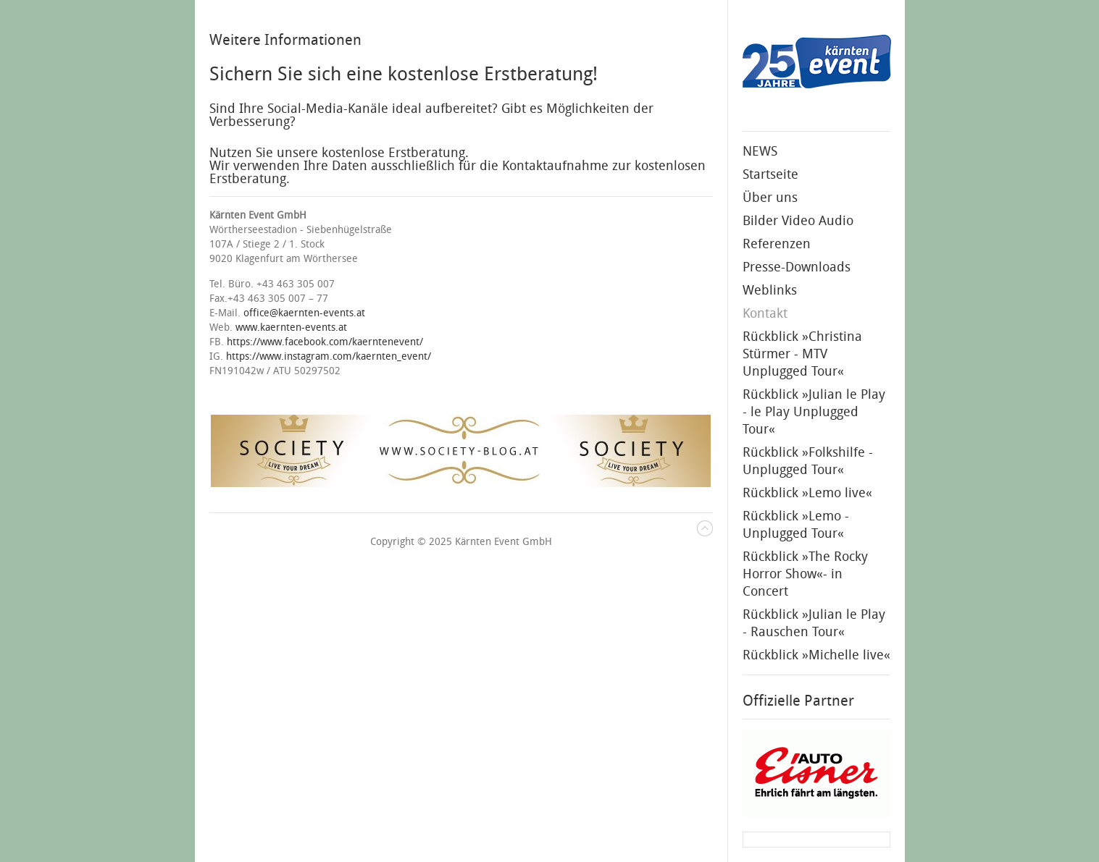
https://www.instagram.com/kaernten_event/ (328, 356)
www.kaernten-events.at (291, 327)
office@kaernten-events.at (304, 313)
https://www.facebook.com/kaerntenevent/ (325, 342)
